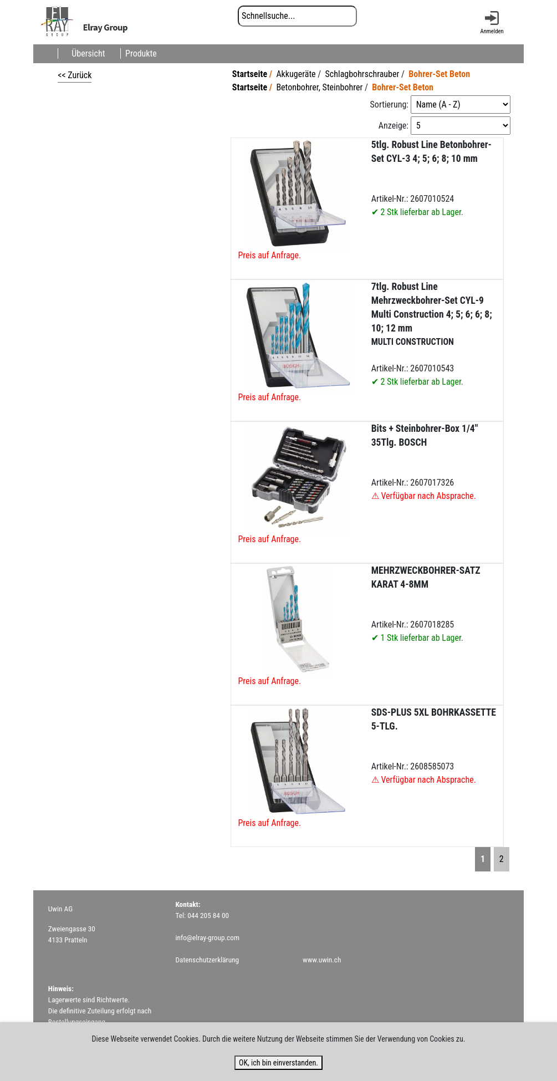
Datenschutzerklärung (207, 960)
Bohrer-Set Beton (439, 74)
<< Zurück (74, 75)
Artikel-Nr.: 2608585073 (433, 746)
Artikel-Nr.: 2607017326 (424, 462)
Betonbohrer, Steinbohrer (319, 87)
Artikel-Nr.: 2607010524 (431, 178)
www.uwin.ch (322, 960)
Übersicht (88, 53)
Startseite (249, 74)
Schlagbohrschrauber (362, 74)
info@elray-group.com (207, 938)
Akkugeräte (295, 74)
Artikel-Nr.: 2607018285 (426, 604)
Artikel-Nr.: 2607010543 (431, 334)
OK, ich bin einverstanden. (278, 1062)
